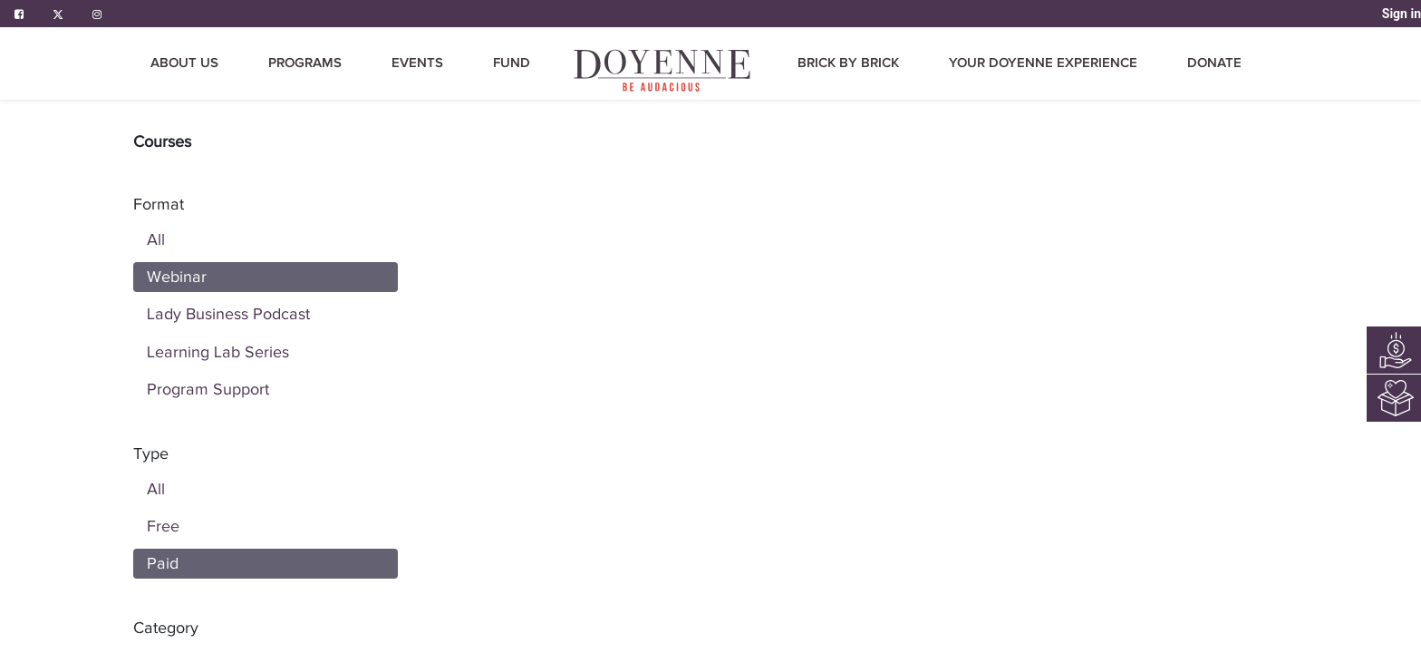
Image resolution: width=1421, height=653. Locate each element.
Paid (163, 563)
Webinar (177, 277)
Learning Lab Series (218, 352)
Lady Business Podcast (228, 314)
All (156, 239)
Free (163, 526)
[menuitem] (663, 70)
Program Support (208, 389)
